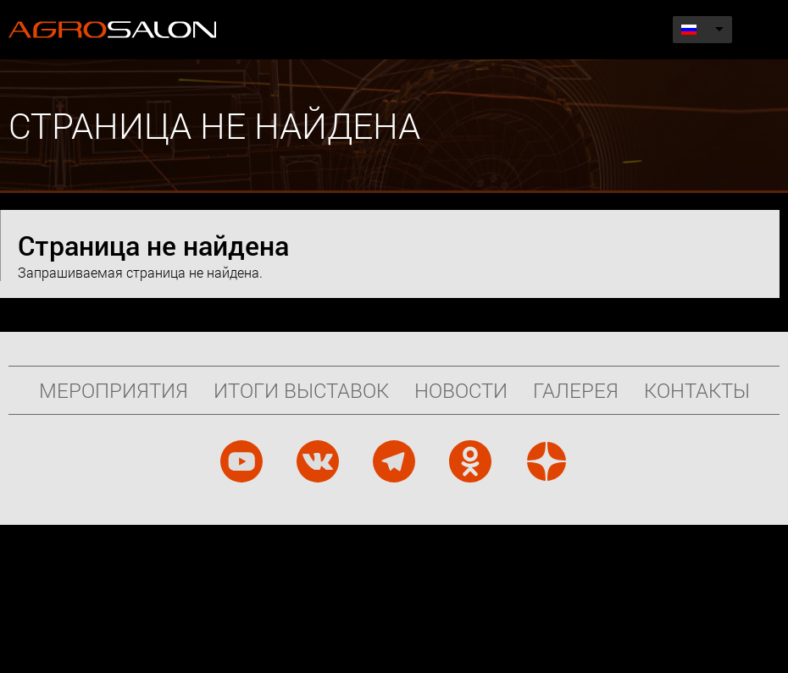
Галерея (576, 390)
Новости (461, 390)
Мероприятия (113, 390)
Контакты (697, 390)
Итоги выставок (301, 390)
